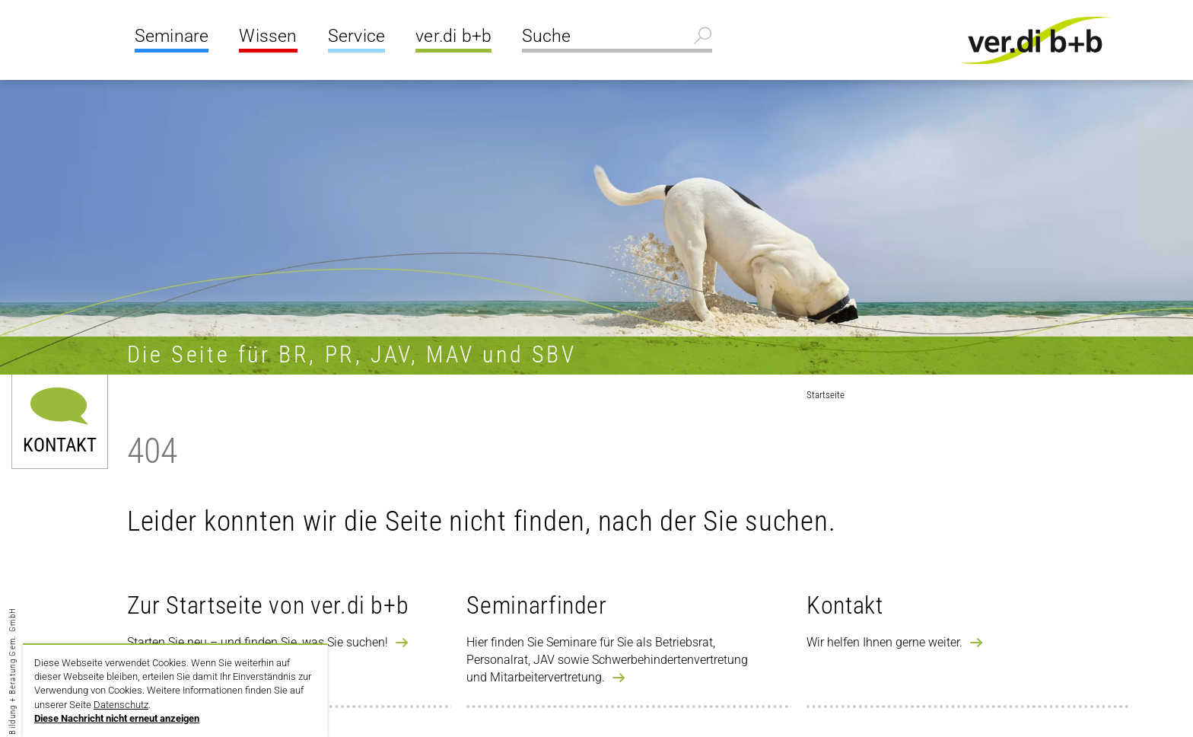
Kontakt (60, 443)
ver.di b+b (453, 36)
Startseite (825, 394)
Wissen (268, 36)
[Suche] (617, 38)
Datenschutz (121, 704)
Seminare (172, 36)
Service (356, 36)
